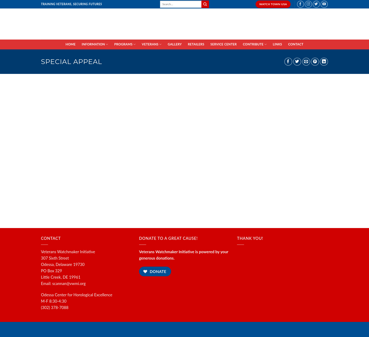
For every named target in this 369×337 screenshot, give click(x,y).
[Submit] (205, 4)
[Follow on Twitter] (316, 4)
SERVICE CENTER (223, 44)
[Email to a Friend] (306, 62)
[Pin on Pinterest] (315, 62)
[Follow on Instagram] (308, 4)
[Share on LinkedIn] (324, 62)
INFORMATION (95, 44)
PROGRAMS (125, 44)
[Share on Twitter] (297, 62)
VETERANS (152, 44)
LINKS (277, 44)
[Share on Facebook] (288, 62)
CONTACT (296, 44)
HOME (71, 44)
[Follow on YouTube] (324, 4)
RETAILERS (196, 44)
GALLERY (175, 44)
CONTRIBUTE (255, 44)
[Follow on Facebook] (300, 4)
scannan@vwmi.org (69, 283)
